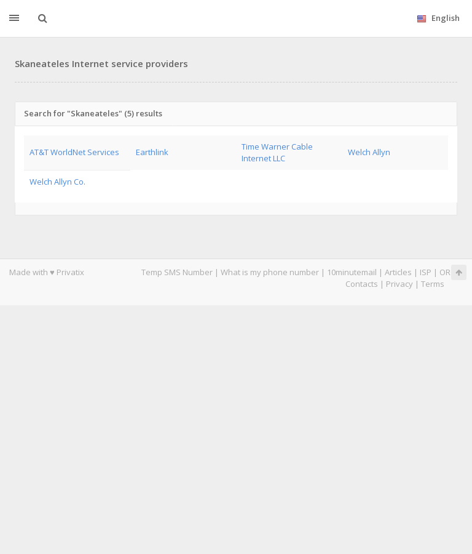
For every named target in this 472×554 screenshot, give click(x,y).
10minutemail (352, 272)
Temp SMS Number (177, 272)
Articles (398, 272)
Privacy (399, 283)
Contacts (361, 283)
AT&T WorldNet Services (74, 152)
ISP (425, 272)
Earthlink (152, 152)
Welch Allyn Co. (57, 181)
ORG (448, 272)
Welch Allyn (369, 152)
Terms (432, 283)
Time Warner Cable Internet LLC (277, 152)
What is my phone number (270, 272)
